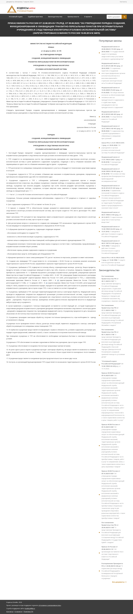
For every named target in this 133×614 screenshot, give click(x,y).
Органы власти (73, 17)
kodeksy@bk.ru (30, 608)
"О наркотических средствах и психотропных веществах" (112, 217)
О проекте (88, 17)
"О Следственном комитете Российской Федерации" (112, 117)
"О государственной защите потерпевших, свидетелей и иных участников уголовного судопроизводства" (113, 53)
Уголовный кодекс (16, 17)
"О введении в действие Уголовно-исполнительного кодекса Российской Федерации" (111, 247)
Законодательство (55, 17)
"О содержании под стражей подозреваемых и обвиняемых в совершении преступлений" (113, 132)
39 (46, 283)
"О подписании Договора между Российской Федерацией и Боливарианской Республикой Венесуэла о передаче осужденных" (112, 570)
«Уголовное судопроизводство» (49, 605)
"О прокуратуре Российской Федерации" (112, 160)
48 (58, 280)
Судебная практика (35, 17)
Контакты (123, 2)
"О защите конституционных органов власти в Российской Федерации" (113, 261)
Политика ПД (28, 612)
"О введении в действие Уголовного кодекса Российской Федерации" (112, 231)
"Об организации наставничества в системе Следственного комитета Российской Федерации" (112, 553)
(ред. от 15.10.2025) (112, 365)
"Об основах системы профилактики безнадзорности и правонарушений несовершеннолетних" (113, 175)
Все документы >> (119, 582)
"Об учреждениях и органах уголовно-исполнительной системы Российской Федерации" (113, 148)
